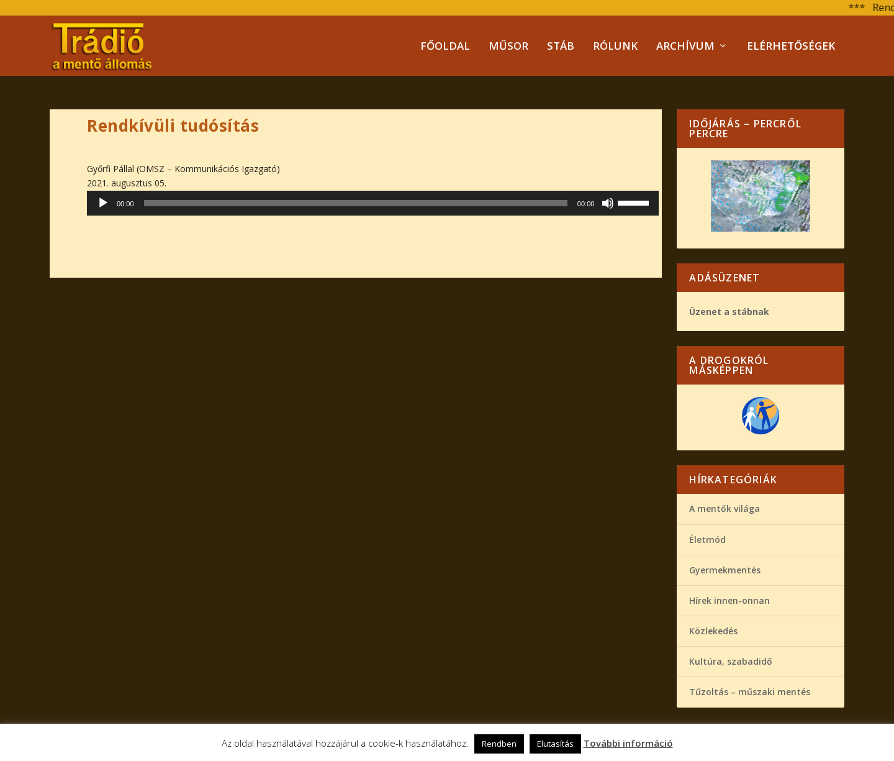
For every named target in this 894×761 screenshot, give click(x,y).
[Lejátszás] (103, 203)
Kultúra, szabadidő (730, 661)
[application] (373, 203)
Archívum (685, 47)
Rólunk (615, 47)
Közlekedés (713, 631)
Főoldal (445, 47)
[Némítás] (608, 203)
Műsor (508, 47)
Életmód (707, 539)
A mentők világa (724, 508)
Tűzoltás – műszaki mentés (749, 692)
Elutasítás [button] (555, 743)
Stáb (560, 47)
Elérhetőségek (791, 47)
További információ (628, 743)
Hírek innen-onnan (729, 600)
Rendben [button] (499, 743)
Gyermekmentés (725, 570)
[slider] (355, 203)
